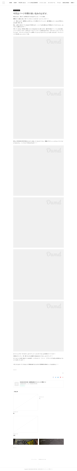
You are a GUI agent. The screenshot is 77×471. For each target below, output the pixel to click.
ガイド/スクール (59, 2)
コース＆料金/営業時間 (41, 2)
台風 (14, 435)
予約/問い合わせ (30, 2)
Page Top (38, 464)
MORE (72, 2)
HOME (19, 2)
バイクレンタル (51, 2)
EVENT (23, 2)
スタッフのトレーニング (44, 398)
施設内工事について (17, 413)
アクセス (67, 2)
